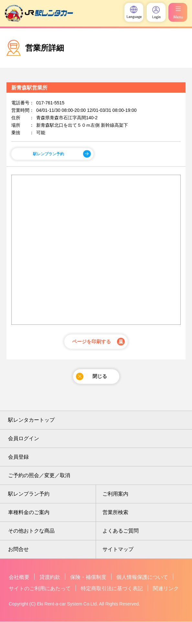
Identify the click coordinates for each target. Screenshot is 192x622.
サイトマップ (117, 549)
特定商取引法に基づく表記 (112, 589)
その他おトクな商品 (31, 531)
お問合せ (18, 549)
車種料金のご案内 (28, 512)
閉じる (91, 377)
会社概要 (19, 577)
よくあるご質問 (120, 531)
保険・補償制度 (88, 577)
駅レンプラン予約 (48, 154)
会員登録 (18, 457)
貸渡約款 (49, 577)
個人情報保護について (142, 577)
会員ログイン (23, 438)
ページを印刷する (91, 342)
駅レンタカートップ (31, 420)
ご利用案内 (115, 494)
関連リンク (166, 589)
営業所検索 (115, 512)
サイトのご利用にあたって (40, 589)
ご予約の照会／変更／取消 (39, 475)
